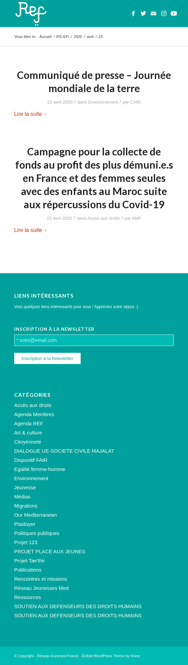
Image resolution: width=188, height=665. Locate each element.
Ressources (27, 597)
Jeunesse (25, 487)
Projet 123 (25, 542)
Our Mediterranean (35, 515)
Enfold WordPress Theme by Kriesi (111, 656)
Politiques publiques (36, 533)
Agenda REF (28, 423)
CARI (135, 102)
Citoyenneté (27, 442)
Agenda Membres (34, 414)
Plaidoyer (25, 524)
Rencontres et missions (40, 579)
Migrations (26, 506)
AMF (136, 218)
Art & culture (28, 432)
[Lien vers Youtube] (174, 13)
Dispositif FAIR (30, 460)
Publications (28, 570)
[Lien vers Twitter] (143, 13)
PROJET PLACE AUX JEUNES (49, 551)
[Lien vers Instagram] (164, 13)
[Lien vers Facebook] (133, 13)
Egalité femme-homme (39, 469)
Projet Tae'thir (29, 560)
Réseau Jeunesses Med (41, 588)
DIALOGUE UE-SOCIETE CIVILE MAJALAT (64, 451)
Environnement (103, 102)
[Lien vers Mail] (153, 13)
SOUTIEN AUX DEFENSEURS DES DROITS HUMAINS (78, 606)
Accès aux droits (103, 218)
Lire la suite (31, 114)
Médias (22, 496)
